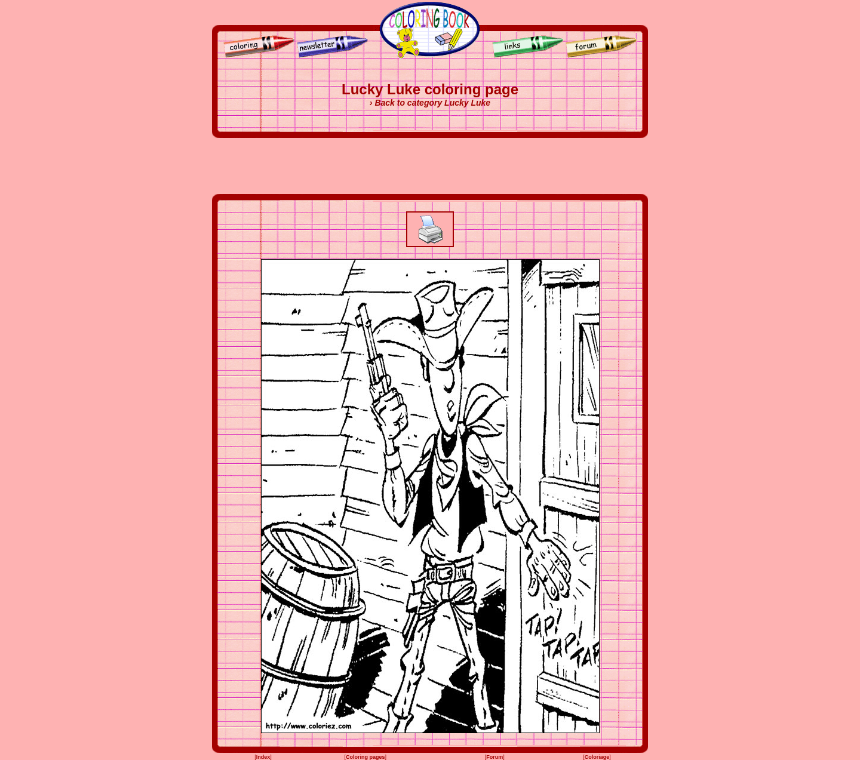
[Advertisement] (430, 166)
